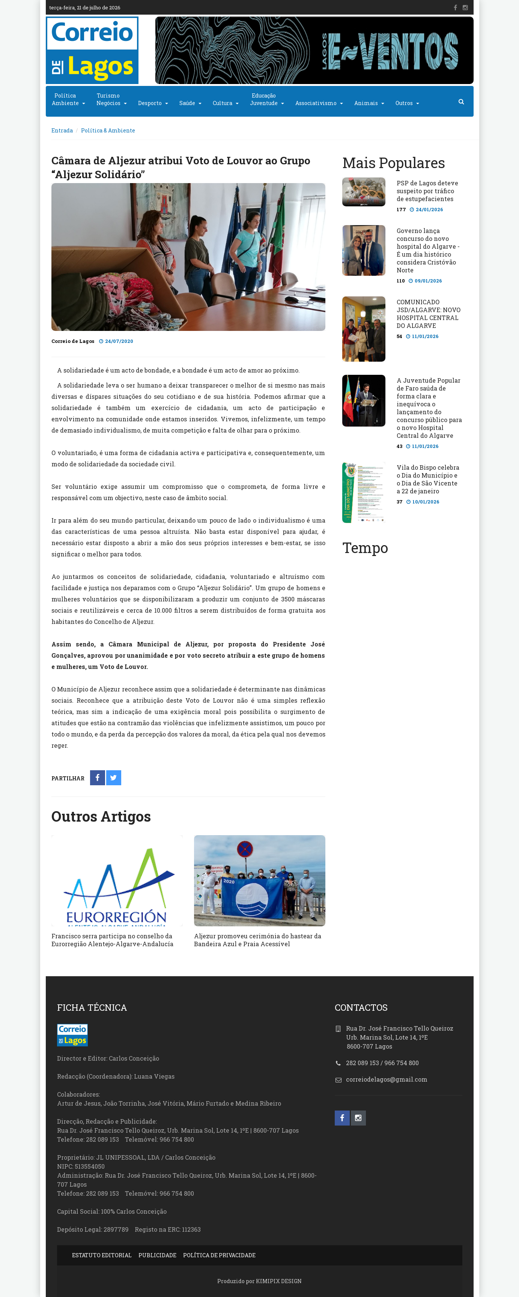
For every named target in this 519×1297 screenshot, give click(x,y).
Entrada (62, 130)
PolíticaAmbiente (65, 99)
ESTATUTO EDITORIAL (102, 1255)
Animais (366, 103)
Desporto (150, 103)
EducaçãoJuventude (264, 99)
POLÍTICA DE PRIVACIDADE (219, 1255)
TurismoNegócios (108, 99)
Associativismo (316, 103)
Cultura (222, 103)
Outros (404, 103)
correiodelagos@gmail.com (386, 1079)
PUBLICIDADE (157, 1255)
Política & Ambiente (108, 130)
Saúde (187, 103)
